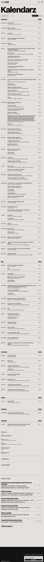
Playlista (39, 500)
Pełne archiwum (7, 526)
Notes (39, 485)
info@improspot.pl (5, 561)
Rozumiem (33, 559)
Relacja (39, 521)
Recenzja (39, 493)
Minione (40, 15)
